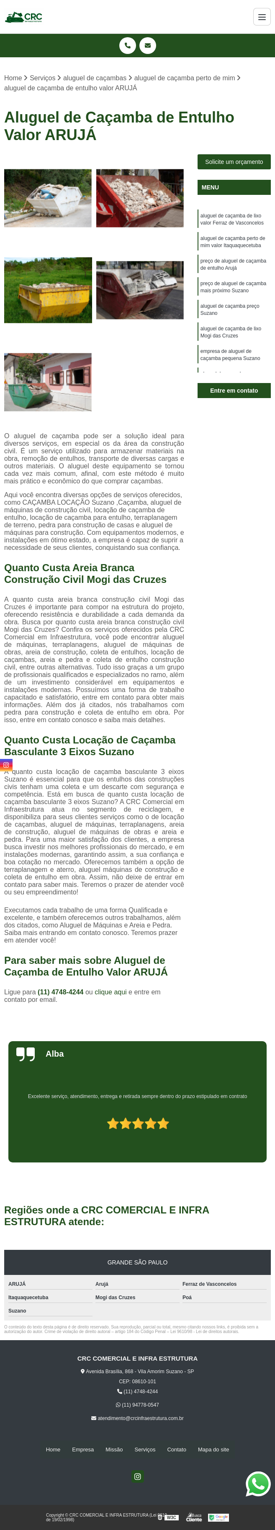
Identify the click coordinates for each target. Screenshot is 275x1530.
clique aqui (111, 992)
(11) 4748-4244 (61, 992)
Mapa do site (213, 1449)
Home (53, 1449)
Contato (176, 1449)
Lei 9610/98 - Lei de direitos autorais (204, 1332)
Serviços (145, 1449)
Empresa (83, 1449)
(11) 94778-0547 (137, 1405)
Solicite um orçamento (234, 162)
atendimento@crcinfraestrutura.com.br (137, 1419)
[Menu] (262, 16)
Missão (114, 1449)
